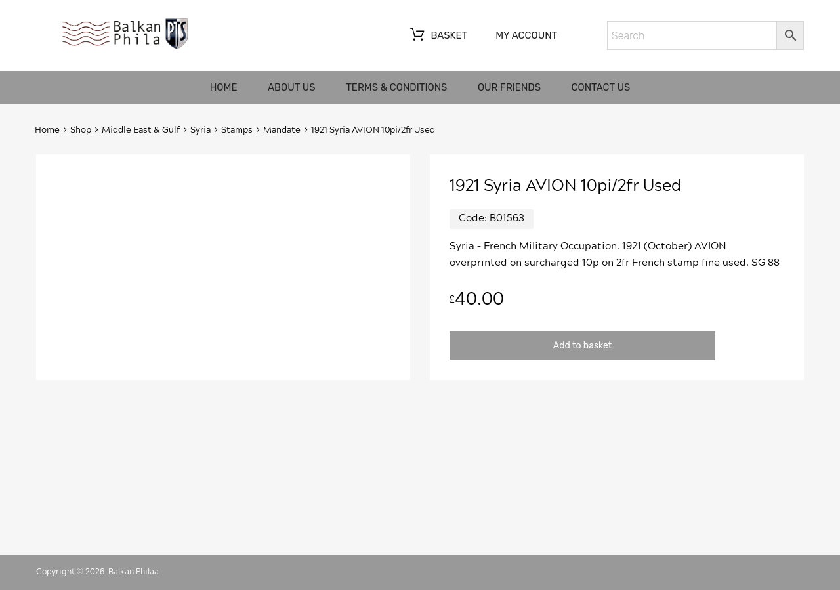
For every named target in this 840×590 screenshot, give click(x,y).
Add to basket (582, 345)
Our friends (509, 87)
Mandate (282, 130)
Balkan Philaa (133, 572)
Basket (437, 36)
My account (526, 35)
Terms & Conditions (396, 87)
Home (224, 87)
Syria (200, 130)
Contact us (601, 87)
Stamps (237, 130)
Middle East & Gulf (141, 130)
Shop (80, 130)
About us (292, 87)
